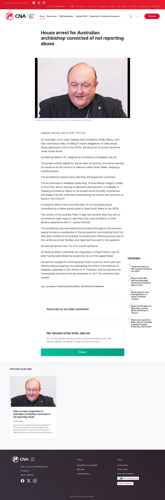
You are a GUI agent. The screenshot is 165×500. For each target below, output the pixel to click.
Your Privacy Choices (128, 478)
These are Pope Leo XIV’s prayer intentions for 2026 (141, 268)
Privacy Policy (122, 465)
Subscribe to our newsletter (87, 465)
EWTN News (60, 6)
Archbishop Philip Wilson (68, 286)
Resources (52, 16)
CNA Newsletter (66, 16)
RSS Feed (80, 469)
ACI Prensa (80, 6)
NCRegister (155, 6)
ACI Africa (112, 6)
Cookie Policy (122, 469)
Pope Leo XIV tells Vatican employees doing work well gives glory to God (141, 281)
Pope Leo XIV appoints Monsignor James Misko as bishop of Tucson (141, 309)
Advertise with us (83, 474)
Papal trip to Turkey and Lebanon (105, 16)
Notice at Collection (125, 483)
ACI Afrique (122, 6)
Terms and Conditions (125, 474)
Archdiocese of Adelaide (92, 286)
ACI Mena (132, 6)
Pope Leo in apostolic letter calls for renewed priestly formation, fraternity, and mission (141, 323)
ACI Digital (102, 6)
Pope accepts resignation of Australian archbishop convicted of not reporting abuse (32, 415)
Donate (152, 16)
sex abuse (51, 286)
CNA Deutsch (144, 6)
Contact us (25, 471)
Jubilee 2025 (81, 16)
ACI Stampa (91, 6)
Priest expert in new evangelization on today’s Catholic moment (140, 295)
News (42, 16)
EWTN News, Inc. (41, 467)
